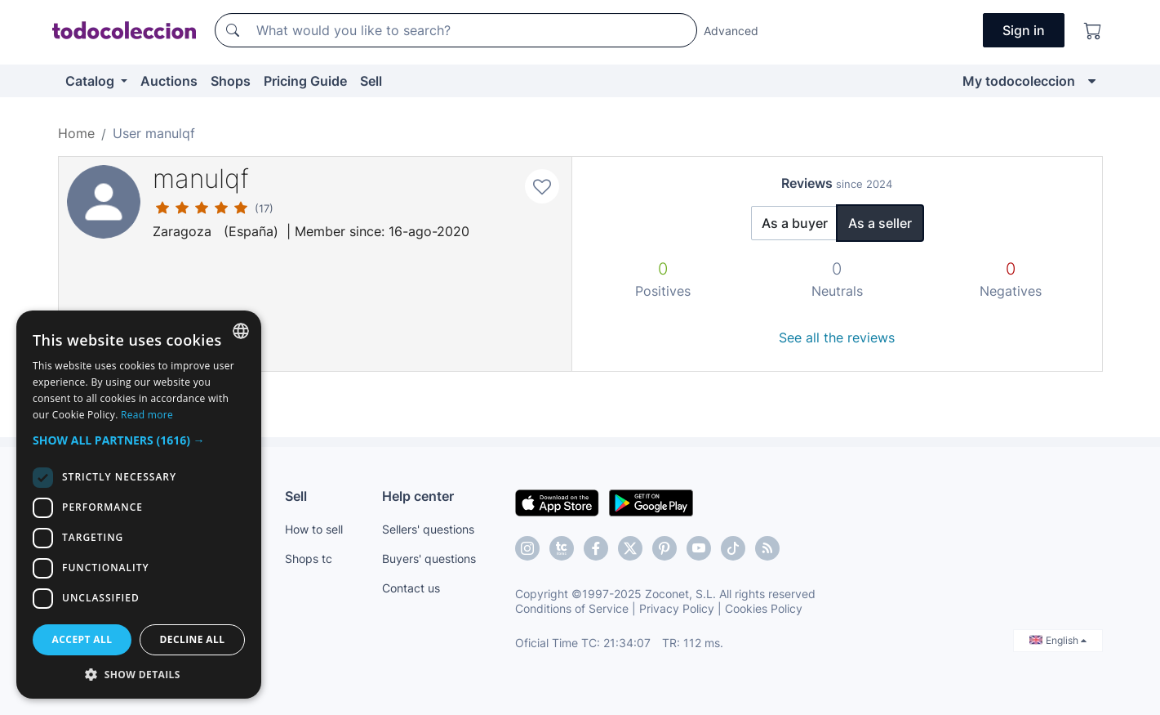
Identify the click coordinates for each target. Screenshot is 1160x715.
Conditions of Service (572, 608)
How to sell (314, 529)
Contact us (411, 588)
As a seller (880, 223)
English (1058, 640)
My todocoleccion (1018, 81)
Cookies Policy (763, 608)
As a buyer (795, 223)
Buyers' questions (429, 558)
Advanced (731, 31)
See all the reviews (837, 337)
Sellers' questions (428, 529)
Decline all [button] (192, 639)
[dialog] (138, 505)
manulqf (201, 178)
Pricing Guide (305, 81)
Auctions (169, 81)
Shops (231, 81)
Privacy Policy (676, 608)
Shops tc (308, 558)
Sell (371, 81)
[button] (139, 440)
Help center (418, 496)
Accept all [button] (82, 639)
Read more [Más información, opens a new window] (147, 415)
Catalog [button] (91, 81)
